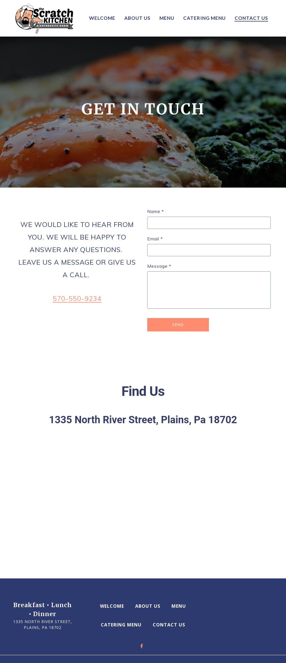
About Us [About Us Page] (137, 18)
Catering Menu (123, 624)
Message (159, 266)
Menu (180, 605)
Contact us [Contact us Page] (251, 18)
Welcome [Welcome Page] (102, 18)
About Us (149, 605)
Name (155, 211)
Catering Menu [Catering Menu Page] (204, 18)
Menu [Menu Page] (166, 18)
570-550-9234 (77, 298)
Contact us (171, 624)
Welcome (113, 605)
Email (155, 238)
